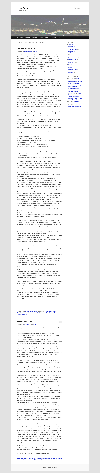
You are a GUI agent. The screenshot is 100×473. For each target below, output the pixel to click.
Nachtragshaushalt (41, 312)
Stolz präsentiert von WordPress (50, 467)
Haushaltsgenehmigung (22, 312)
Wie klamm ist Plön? (27, 48)
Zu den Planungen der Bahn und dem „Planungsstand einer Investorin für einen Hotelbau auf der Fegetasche (75, 88)
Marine (70, 64)
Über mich (27, 37)
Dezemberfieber (36, 266)
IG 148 (69, 61)
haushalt (54, 311)
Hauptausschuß (33, 311)
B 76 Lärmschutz (72, 56)
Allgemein (27, 311)
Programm (70, 67)
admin (35, 51)
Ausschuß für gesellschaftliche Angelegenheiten (72, 48)
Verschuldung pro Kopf (22, 314)
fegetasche (19, 458)
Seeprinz (33, 458)
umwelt (18, 459)
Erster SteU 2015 (25, 321)
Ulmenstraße (59, 458)
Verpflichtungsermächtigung (52, 312)
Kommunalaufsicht (32, 312)
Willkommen (20, 37)
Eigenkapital (49, 311)
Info (59, 37)
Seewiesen (34, 37)
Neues (69, 66)
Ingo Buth (22, 8)
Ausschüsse (53, 37)
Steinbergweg (47, 458)
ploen (30, 458)
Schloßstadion (71, 70)
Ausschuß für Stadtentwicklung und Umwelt (35, 457)
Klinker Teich (71, 62)
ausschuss (56, 457)
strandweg (53, 458)
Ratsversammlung (72, 69)
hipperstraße (25, 458)
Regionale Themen (44, 37)
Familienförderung (72, 57)
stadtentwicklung (40, 458)
